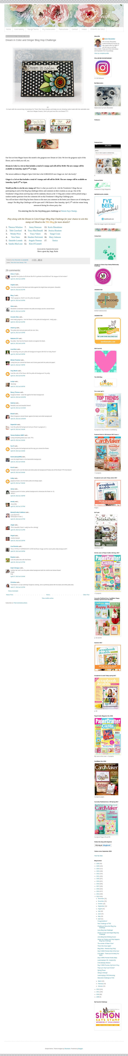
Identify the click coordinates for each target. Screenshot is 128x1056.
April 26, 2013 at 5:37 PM (18, 562)
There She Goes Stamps (17, 262)
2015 (98, 891)
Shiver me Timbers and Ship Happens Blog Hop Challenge (109, 940)
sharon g (13, 327)
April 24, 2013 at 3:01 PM (18, 289)
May (99, 916)
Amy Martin (14, 371)
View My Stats (98, 856)
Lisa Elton (14, 349)
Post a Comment (13, 591)
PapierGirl (14, 424)
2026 (98, 863)
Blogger (80, 1048)
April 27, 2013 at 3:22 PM (18, 587)
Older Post (86, 595)
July (99, 911)
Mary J (13, 295)
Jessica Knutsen (55, 230)
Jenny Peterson (35, 227)
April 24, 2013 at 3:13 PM (18, 311)
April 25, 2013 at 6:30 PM (18, 551)
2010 (98, 994)
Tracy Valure (35, 234)
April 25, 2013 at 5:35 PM (18, 540)
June (99, 914)
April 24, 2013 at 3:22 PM (18, 322)
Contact (75, 29)
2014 (98, 894)
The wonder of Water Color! (106, 943)
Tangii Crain (55, 234)
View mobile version (48, 598)
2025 (98, 866)
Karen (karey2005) (16, 457)
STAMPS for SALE (97, 29)
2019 (98, 881)
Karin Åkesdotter (55, 227)
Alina (12, 306)
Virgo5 (13, 535)
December (101, 898)
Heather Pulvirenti (35, 237)
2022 (98, 873)
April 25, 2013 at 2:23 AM (18, 451)
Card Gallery (19, 29)
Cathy (12, 478)
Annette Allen (15, 317)
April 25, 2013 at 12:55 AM (18, 418)
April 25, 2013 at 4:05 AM (18, 462)
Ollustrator (67, 1048)
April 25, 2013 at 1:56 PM (18, 496)
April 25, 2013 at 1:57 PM (18, 506)
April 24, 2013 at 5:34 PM (18, 332)
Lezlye (13, 381)
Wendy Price (15, 234)
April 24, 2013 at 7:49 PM (18, 365)
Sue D (12, 446)
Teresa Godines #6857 (17, 435)
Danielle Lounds (15, 240)
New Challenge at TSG (104, 923)
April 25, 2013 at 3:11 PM (18, 530)
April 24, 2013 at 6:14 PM (18, 343)
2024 (98, 868)
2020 (98, 878)
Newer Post (9, 595)
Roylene (13, 557)
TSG (25, 262)
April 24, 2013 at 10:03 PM (18, 397)
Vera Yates (15, 237)
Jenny (12, 489)
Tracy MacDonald (35, 230)
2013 (98, 896)
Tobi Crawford (15, 230)
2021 (98, 876)
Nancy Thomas (15, 392)
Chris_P (13, 274)
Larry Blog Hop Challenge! (105, 930)
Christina (13, 582)
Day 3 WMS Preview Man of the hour (108, 951)
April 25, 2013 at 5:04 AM (18, 472)
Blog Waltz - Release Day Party (107, 948)
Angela (13, 285)
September (101, 906)
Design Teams (33, 29)
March (100, 981)
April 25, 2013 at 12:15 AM (18, 408)
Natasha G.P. (14, 338)
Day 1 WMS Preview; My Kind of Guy (108, 965)
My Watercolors (48, 29)
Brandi (13, 413)
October (100, 903)
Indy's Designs (15, 568)
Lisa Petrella (14, 546)
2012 (98, 989)
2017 (98, 886)
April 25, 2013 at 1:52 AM (18, 440)
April (99, 919)
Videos (84, 29)
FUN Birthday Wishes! (104, 963)
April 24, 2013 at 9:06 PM (18, 386)
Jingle (12, 525)
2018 (98, 884)
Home (8, 29)
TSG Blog (50, 222)
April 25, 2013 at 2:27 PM (18, 519)
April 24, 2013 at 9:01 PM (18, 376)
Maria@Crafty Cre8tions (18, 512)
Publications (63, 29)
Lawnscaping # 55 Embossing (106, 975)
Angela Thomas (35, 240)
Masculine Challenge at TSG (106, 978)
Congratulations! (102, 921)
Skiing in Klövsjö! (102, 973)
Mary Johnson (55, 237)
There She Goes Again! (104, 946)
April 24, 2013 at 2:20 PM (18, 279)
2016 (98, 889)
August (100, 909)
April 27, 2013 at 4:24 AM (18, 576)
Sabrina (13, 403)
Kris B (12, 467)
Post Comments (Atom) (20, 603)
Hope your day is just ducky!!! (106, 968)
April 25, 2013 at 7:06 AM (18, 483)
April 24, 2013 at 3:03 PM (18, 300)
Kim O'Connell (35, 244)
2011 (98, 992)
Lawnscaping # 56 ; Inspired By (107, 960)
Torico (55, 240)
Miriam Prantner (15, 360)
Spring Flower (102, 970)
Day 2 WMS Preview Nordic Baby (107, 957)
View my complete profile (101, 53)
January (100, 986)
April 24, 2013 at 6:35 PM (18, 354)
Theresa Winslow (15, 227)
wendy (13, 501)
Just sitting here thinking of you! (107, 937)
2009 (98, 997)
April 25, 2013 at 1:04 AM (18, 429)
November (101, 901)
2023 (98, 871)
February (100, 983)
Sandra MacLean (16, 244)
